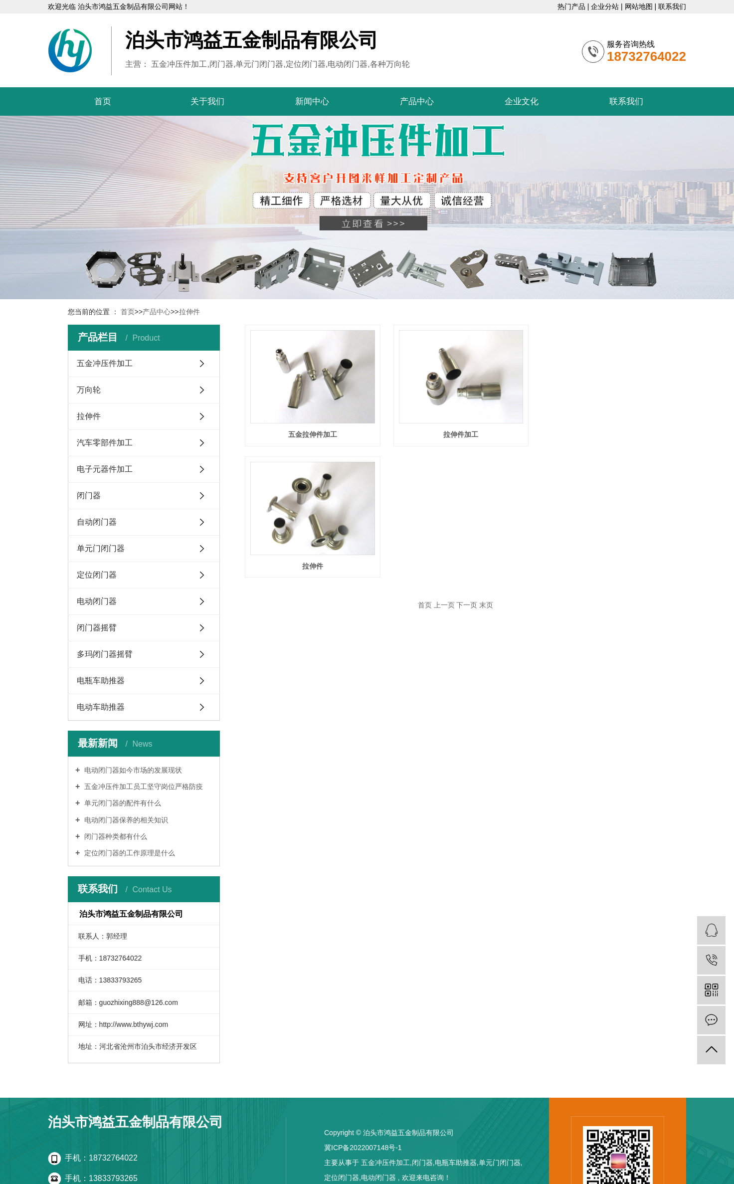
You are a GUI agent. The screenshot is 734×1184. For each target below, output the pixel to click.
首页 (102, 101)
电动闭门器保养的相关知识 (125, 820)
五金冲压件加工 (105, 363)
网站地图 (640, 6)
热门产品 (572, 6)
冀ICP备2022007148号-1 (363, 1148)
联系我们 (672, 6)
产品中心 (417, 101)
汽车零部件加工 (105, 442)
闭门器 (89, 495)
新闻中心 (312, 101)
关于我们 (207, 101)
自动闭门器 (97, 522)
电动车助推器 (101, 707)
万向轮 (89, 390)
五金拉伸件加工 (310, 432)
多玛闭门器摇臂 (105, 654)
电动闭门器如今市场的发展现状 (132, 770)
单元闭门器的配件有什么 (121, 803)
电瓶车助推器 (101, 680)
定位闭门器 (97, 575)
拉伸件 (189, 312)
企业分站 (606, 6)
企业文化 (522, 101)
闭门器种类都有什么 (114, 836)
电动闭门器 (97, 601)
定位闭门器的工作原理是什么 (128, 853)
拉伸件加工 (455, 432)
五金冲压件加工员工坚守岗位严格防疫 (142, 786)
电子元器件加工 (105, 469)
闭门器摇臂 (97, 627)
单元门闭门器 (101, 548)
